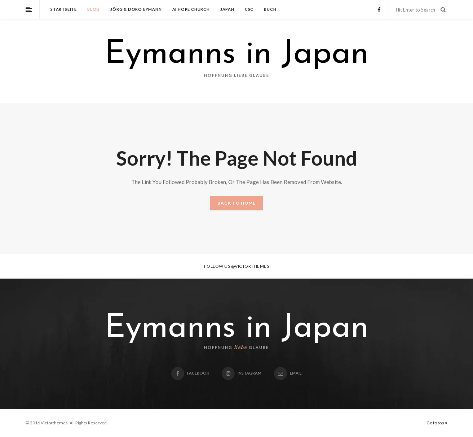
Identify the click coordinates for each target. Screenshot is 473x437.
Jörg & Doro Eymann (136, 9)
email (288, 373)
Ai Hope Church (191, 9)
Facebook (190, 373)
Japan (227, 9)
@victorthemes (250, 266)
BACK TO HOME (236, 203)
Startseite (63, 9)
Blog (93, 9)
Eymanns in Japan (236, 55)
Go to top (436, 422)
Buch (270, 9)
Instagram (241, 373)
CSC (249, 9)
